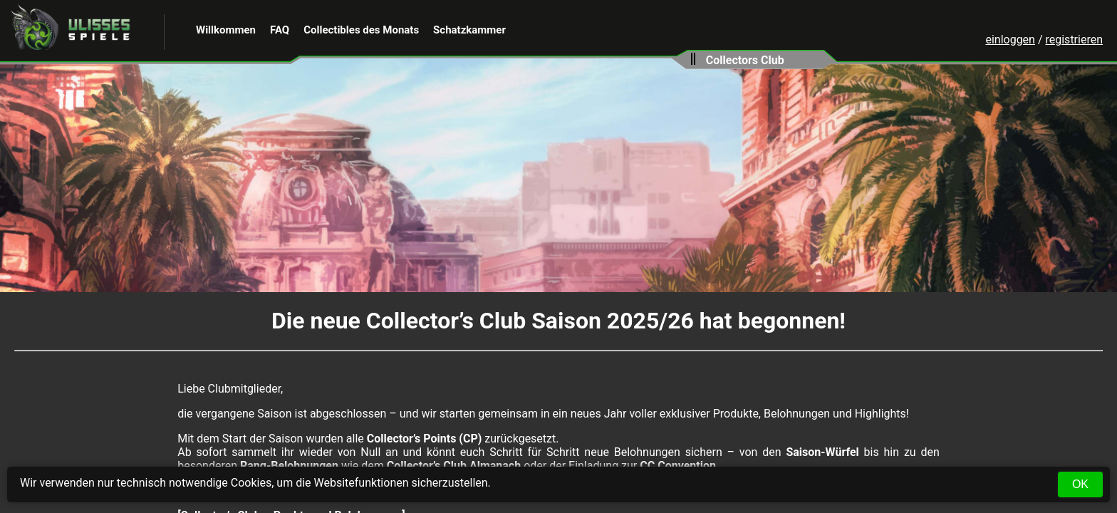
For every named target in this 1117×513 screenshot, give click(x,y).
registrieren (1074, 39)
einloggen (1010, 39)
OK (1080, 484)
